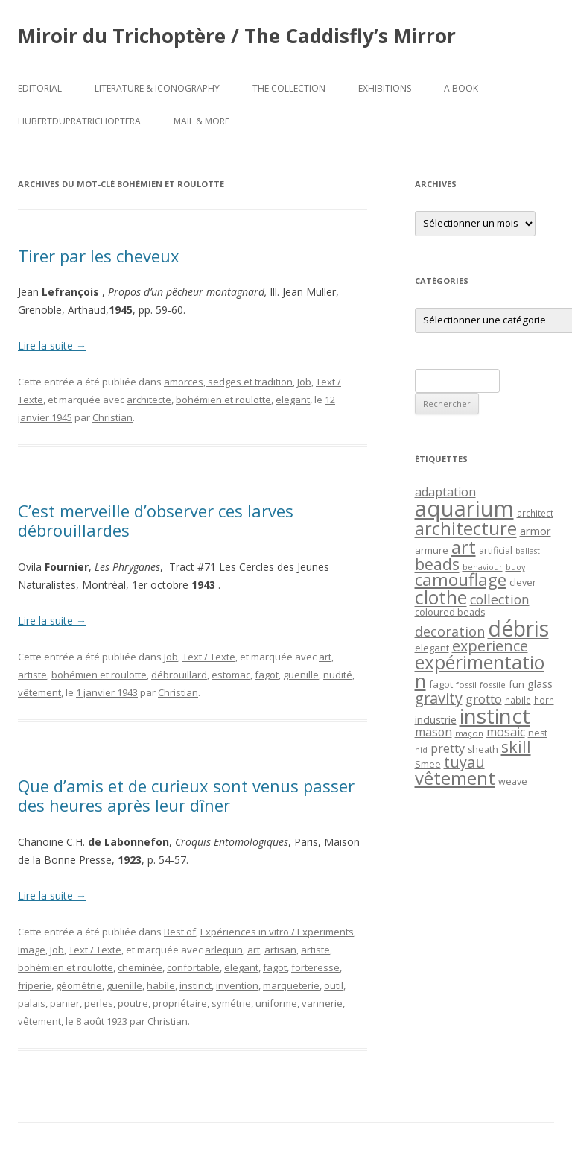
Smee (428, 764)
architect (535, 513)
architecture (466, 528)
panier (65, 1003)
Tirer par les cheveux (98, 255)
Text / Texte (208, 656)
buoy (515, 567)
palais (31, 1003)
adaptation (445, 492)
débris (518, 628)
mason (433, 732)
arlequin (224, 949)
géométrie (79, 985)
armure (431, 550)
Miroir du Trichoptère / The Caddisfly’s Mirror (237, 35)
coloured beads (450, 612)
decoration (450, 631)
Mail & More (201, 121)
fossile (493, 684)
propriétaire (180, 1003)
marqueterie (291, 985)
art (325, 656)
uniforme (276, 1003)
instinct (195, 985)
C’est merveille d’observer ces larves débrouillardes (155, 520)
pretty (447, 748)
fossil (466, 684)
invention (237, 985)
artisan (280, 949)
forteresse (315, 967)
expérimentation (479, 671)
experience (490, 646)
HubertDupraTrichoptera (79, 121)
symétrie (231, 1003)
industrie (436, 720)
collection (500, 599)
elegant (293, 399)
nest (537, 733)
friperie (34, 985)
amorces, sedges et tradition (228, 381)
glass (540, 684)
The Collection (288, 88)
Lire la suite (52, 345)
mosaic (505, 732)
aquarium (464, 508)
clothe (441, 597)
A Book (461, 88)
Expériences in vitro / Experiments (277, 931)
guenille (301, 674)
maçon (469, 733)
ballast (527, 551)
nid (421, 750)
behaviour (483, 567)
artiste (32, 674)
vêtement (39, 692)
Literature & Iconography (157, 88)
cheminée (140, 967)
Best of (180, 931)
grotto (483, 698)
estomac (231, 674)
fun (516, 684)
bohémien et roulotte (223, 399)
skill (516, 746)
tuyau (464, 762)
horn (544, 700)
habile (161, 985)
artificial (495, 550)
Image (31, 949)
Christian (112, 417)
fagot (267, 674)
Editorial (40, 88)
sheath (483, 749)
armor (535, 530)
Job (304, 381)
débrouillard (179, 674)
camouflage (460, 579)
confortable (193, 967)
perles (98, 1003)
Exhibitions (384, 88)
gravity (439, 698)
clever (522, 582)
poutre (133, 1003)
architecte (149, 399)
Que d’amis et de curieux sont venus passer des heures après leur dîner (186, 795)
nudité (337, 674)
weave (512, 781)
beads (437, 564)
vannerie (322, 1003)
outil (333, 985)
